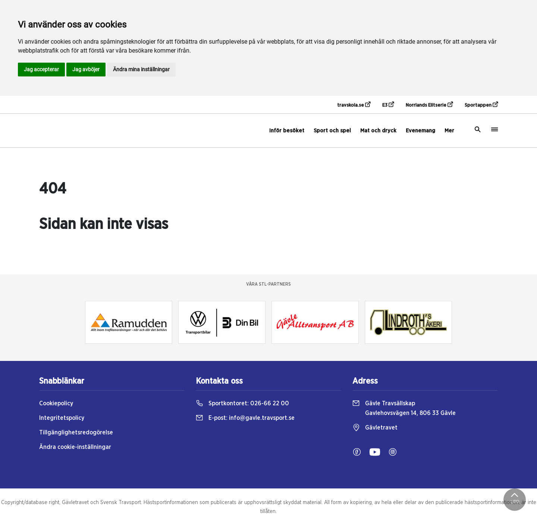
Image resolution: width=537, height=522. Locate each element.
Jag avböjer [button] (86, 69)
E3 (388, 105)
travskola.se (353, 105)
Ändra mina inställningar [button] (141, 69)
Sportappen (481, 105)
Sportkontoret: (242, 403)
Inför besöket (286, 130)
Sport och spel (332, 130)
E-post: (245, 418)
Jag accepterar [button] (41, 69)
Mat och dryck (378, 130)
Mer (449, 130)
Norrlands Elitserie (429, 105)
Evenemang (420, 130)
